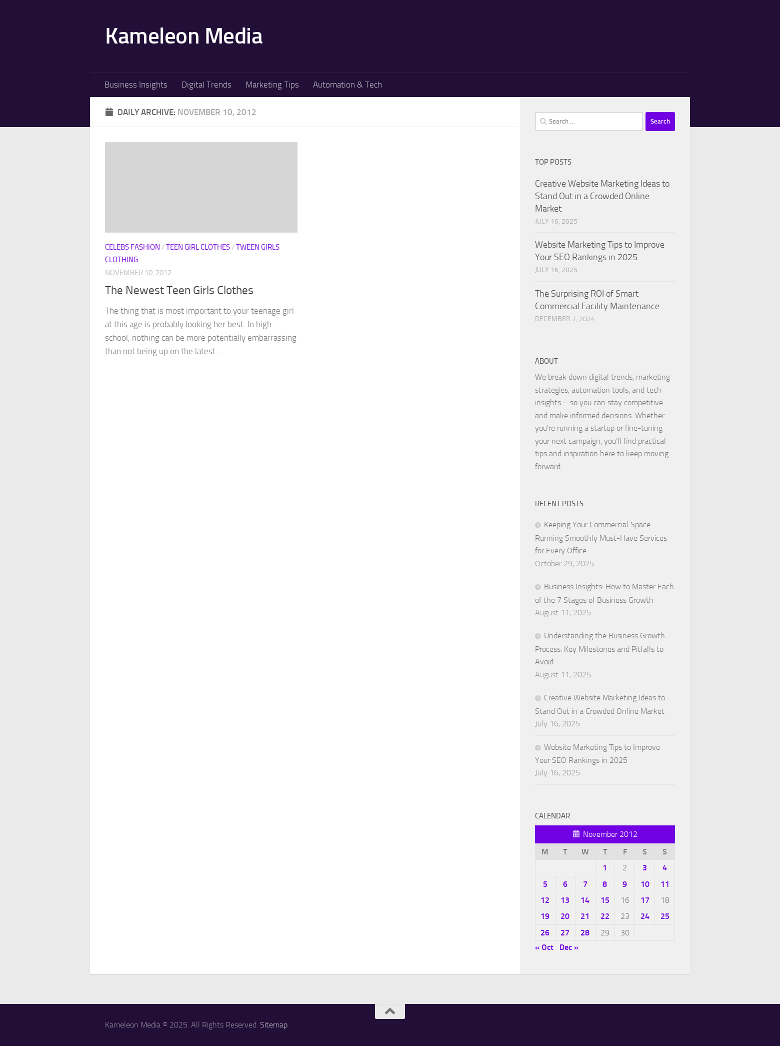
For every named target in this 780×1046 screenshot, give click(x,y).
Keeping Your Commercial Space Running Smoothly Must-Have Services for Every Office (601, 537)
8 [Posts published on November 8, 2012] (604, 884)
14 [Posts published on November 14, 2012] (585, 900)
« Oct (544, 947)
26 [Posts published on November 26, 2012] (545, 932)
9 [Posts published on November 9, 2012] (624, 884)
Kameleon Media (183, 36)
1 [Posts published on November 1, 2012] (604, 867)
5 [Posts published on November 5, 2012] (545, 884)
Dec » (569, 947)
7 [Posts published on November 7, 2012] (585, 884)
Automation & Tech (347, 85)
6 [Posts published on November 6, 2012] (565, 884)
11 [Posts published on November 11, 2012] (665, 884)
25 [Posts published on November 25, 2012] (665, 916)
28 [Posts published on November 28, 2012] (585, 932)
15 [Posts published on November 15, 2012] (605, 900)
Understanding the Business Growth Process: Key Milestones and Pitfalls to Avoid (600, 648)
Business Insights (136, 85)
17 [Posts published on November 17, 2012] (645, 900)
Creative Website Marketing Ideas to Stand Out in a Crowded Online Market (602, 196)
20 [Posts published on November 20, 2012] (565, 916)
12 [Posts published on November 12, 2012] (545, 900)
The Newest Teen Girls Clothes (179, 290)
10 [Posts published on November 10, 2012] (645, 884)
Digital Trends (207, 85)
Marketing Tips (272, 85)
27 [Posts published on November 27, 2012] (565, 932)
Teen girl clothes (198, 247)
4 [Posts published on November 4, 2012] (664, 867)
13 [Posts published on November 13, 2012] (565, 900)
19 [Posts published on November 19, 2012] (545, 916)
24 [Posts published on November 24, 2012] (645, 916)
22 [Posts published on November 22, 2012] (605, 916)
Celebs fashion (132, 247)
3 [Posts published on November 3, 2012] (644, 867)
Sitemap (274, 1024)
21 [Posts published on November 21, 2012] (585, 916)
